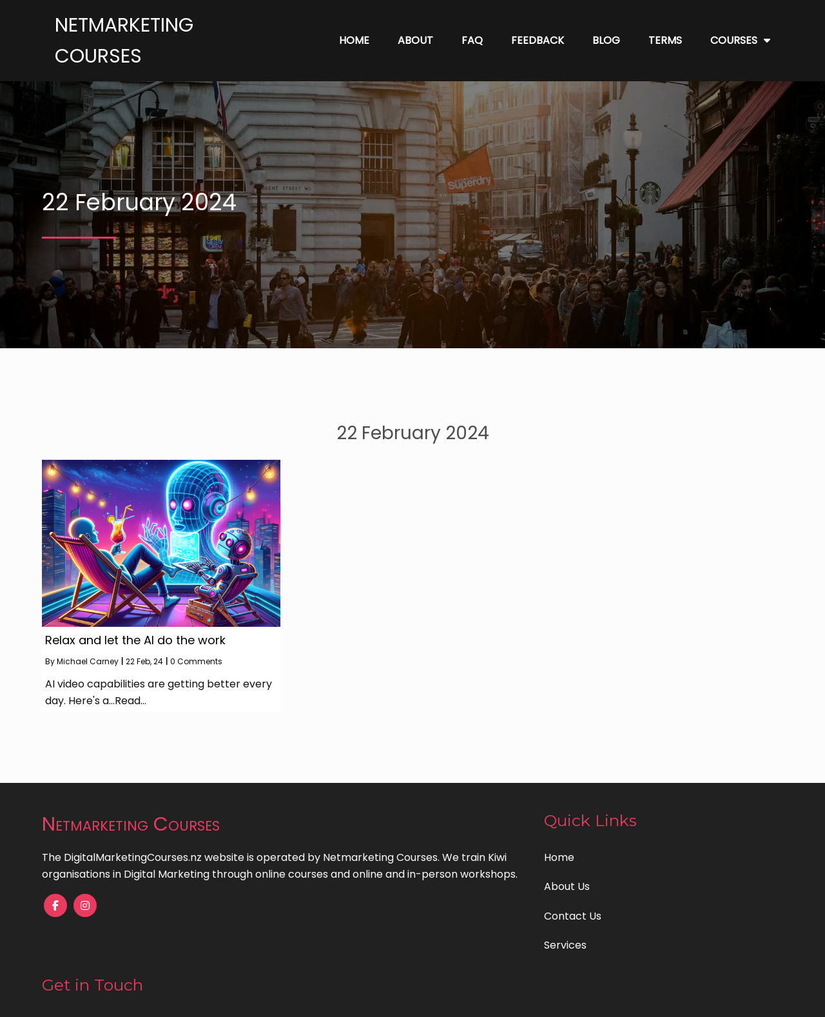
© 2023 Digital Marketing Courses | (367, 998)
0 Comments (196, 661)
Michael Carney (88, 661)
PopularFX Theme (500, 998)
